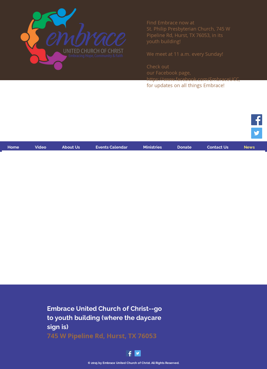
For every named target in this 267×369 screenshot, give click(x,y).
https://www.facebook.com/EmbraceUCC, (193, 79)
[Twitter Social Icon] (256, 133)
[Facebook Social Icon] (256, 119)
